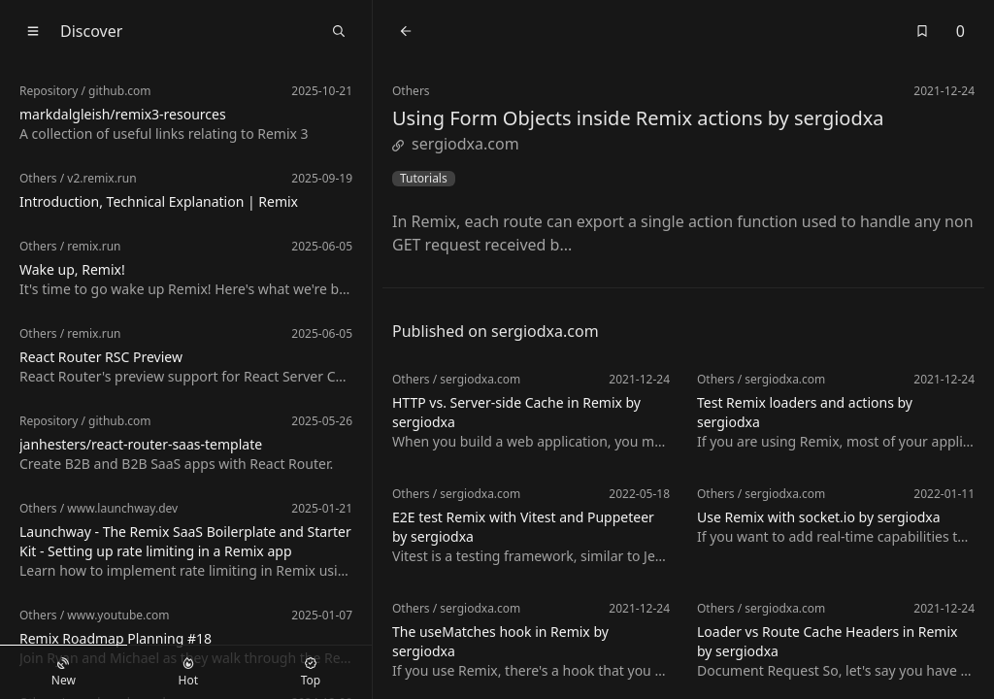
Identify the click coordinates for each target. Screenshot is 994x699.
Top (310, 672)
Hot (188, 672)
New (63, 672)
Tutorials (423, 178)
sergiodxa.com (455, 143)
